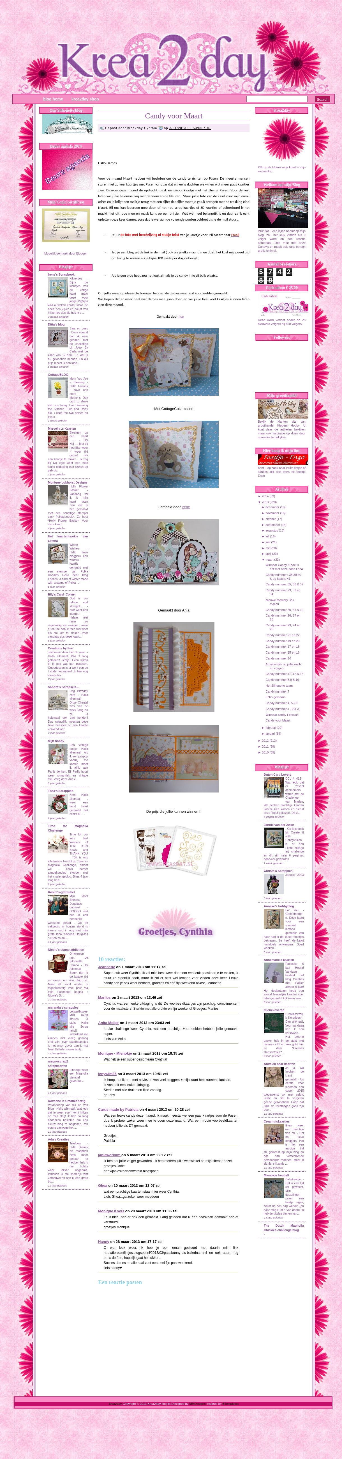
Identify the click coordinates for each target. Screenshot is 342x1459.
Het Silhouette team (279, 685)
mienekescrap (274, 1010)
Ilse (181, 316)
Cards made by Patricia (118, 1109)
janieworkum (109, 1155)
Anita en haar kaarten (279, 1064)
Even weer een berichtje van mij (294, 1129)
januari (270, 733)
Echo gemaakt (275, 697)
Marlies (104, 997)
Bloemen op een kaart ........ (79, 436)
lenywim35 (107, 1074)
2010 (265, 752)
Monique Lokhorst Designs (67, 482)
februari (270, 727)
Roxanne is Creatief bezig (67, 1101)
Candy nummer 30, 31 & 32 (284, 609)
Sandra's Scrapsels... (63, 687)
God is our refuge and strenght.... (79, 602)
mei (268, 548)
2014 (265, 496)
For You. (294, 910)
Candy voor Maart (173, 115)
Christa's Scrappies (278, 870)
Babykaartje (294, 1179)
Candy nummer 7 (277, 691)
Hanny (103, 1242)
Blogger (81, 253)
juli (267, 536)
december (272, 507)
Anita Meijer (108, 1023)
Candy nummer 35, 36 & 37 (284, 584)
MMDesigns (197, 1403)
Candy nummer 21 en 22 (282, 635)
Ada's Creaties (58, 1139)
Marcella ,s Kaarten (62, 428)
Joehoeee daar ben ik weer (67, 652)
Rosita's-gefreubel (61, 892)
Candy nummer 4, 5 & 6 (281, 703)
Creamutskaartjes (277, 1121)
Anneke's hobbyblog (279, 906)
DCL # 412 (294, 778)
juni (267, 542)
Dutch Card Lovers (277, 774)
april (268, 553)
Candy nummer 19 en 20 (282, 641)
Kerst (73, 794)
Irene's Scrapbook (61, 274)
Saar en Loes (79, 328)
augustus (271, 530)
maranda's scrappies (63, 1007)
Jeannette (106, 967)
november (272, 513)
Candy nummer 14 (278, 658)
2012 (265, 740)
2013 (265, 502)
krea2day (115, 1403)
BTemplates (230, 1403)
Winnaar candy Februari (281, 714)
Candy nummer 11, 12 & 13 (284, 673)
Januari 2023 (294, 874)
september (272, 524)
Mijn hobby (56, 741)
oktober (270, 519)
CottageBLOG (58, 374)
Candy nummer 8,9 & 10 (282, 679)
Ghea (102, 1185)
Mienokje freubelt (276, 1175)
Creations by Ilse (60, 648)
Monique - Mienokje (115, 1053)
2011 (265, 746)
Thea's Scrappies (60, 791)
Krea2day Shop (85, 99)
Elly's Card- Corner (62, 594)
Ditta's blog (56, 324)
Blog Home (53, 99)
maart (269, 559)
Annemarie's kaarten (279, 959)
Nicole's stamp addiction (66, 949)
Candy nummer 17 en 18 (282, 646)
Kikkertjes (76, 278)
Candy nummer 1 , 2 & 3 (282, 709)
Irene (186, 507)
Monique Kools (111, 1211)
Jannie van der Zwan (279, 824)
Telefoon (75, 1143)
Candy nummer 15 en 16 (282, 652)
